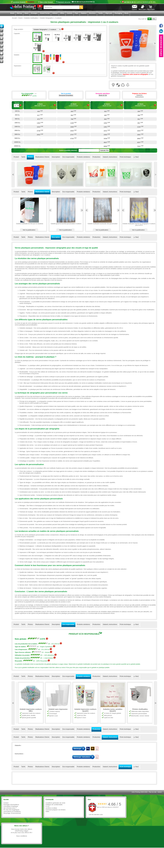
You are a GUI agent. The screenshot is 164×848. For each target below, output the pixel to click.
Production (96, 157)
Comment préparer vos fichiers (55, 810)
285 (140, 111)
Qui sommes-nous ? (10, 808)
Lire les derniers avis (96, 814)
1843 (140, 131)
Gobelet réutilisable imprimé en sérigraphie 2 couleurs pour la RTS (139, 224)
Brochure (92, 13)
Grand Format (45, 13)
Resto (126, 13)
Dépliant (84, 13)
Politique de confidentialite (54, 804)
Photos (30, 157)
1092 (107, 123)
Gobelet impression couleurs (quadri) (112, 710)
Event (12, 13)
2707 (73, 134)
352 (107, 111)
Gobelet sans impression (84, 709)
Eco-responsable (68, 157)
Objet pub (108, 13)
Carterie (69, 13)
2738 (40, 131)
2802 (140, 138)
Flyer (76, 13)
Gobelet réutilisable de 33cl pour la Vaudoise (29, 223)
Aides (47, 811)
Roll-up (19, 13)
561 (140, 119)
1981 (140, 134)
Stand (26, 13)
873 (40, 119)
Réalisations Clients (42, 157)
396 (140, 115)
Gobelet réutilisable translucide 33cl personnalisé (102, 223)
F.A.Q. (48, 806)
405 (73, 111)
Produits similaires (83, 157)
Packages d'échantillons (11, 804)
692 (107, 119)
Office (62, 13)
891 (140, 123)
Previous (110, 43)
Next (154, 43)
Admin (160, 792)
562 (73, 115)
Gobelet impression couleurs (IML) (57, 710)
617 (40, 115)
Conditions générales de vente (55, 803)
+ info (35, 93)
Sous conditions (21, 836)
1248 (73, 123)
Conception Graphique (10, 806)
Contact (5, 803)
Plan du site (152, 792)
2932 (40, 134)
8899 (107, 146)
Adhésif (55, 13)
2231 (107, 131)
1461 (107, 127)
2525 (73, 131)
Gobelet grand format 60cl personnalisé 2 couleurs (66, 223)
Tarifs (23, 157)
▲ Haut (136, 157)
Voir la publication (29, 230)
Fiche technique (125, 157)
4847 (107, 142)
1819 (40, 127)
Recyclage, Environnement (12, 813)
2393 (107, 134)
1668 (73, 127)
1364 (40, 123)
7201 (140, 146)
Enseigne (34, 13)
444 (40, 111)
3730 (73, 138)
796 (73, 119)
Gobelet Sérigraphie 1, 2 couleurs (30, 710)
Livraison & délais (51, 808)
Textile (100, 13)
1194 (140, 127)
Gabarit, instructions (110, 157)
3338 (107, 138)
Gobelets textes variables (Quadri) (139, 710)
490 (107, 115)
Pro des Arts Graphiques (11, 810)
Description (56, 157)
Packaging (118, 13)
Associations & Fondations (12, 811)
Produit (16, 157)
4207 (140, 142)
